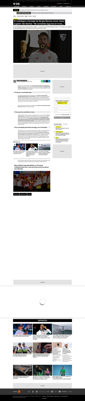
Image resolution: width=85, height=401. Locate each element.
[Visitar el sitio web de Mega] (44, 391)
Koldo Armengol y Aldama (44, 0)
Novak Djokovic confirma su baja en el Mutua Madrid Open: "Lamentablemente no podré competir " (62, 378)
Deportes (24, 6)
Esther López (37, 0)
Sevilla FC (16, 194)
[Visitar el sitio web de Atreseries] (48, 391)
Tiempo (38, 6)
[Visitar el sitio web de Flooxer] (70, 391)
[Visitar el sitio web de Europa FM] (55, 391)
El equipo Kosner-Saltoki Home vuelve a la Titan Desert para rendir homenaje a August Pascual (22, 355)
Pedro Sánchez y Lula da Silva (30, 0)
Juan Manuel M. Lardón (22, 80)
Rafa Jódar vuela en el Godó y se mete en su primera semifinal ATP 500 (22, 336)
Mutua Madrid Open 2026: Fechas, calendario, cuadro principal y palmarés (21, 377)
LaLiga (15, 16)
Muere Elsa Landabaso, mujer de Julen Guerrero (62, 129)
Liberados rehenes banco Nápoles (61, 0)
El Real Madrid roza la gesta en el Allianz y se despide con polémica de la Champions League (62, 134)
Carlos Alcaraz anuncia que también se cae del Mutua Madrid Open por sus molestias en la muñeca (67, 351)
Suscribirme (62, 117)
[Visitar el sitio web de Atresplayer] (65, 391)
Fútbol (29, 194)
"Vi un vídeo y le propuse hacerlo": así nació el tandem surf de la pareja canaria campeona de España (61, 336)
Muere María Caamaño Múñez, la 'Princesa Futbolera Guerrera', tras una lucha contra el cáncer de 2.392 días (31, 167)
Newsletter (68, 6)
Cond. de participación (64, 396)
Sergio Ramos (23, 194)
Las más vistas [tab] (57, 124)
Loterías (31, 6)
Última (59, 3)
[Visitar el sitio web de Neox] (36, 391)
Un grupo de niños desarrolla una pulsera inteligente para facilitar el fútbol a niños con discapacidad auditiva (41, 355)
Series (60, 6)
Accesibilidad (44, 398)
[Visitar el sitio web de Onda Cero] (52, 391)
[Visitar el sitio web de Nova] (40, 391)
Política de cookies (57, 396)
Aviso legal (44, 396)
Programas (46, 6)
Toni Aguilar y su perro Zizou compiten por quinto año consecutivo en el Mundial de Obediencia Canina (57, 351)
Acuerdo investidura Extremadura (20, 0)
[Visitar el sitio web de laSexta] (33, 391)
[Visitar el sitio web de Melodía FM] (59, 391)
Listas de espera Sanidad (52, 0)
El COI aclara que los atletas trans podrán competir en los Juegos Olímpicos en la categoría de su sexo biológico (41, 337)
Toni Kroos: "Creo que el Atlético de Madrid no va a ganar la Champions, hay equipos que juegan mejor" (41, 378)
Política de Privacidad (65, 114)
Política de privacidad (49, 396)
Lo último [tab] (65, 124)
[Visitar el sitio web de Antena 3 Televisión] (29, 391)
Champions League (20, 16)
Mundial (30, 16)
